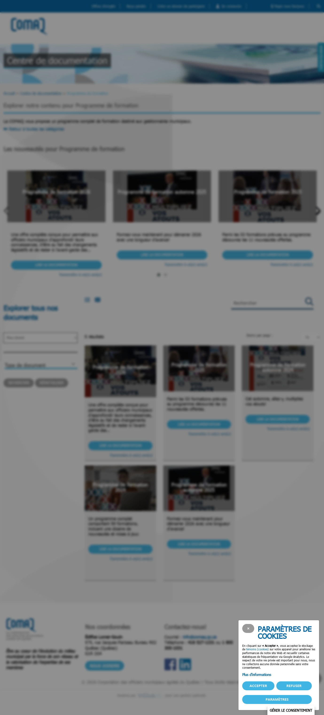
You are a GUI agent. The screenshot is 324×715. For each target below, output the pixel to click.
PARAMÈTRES (277, 699)
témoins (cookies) (257, 649)
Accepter (258, 685)
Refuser (293, 685)
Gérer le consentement (291, 710)
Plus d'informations (256, 674)
